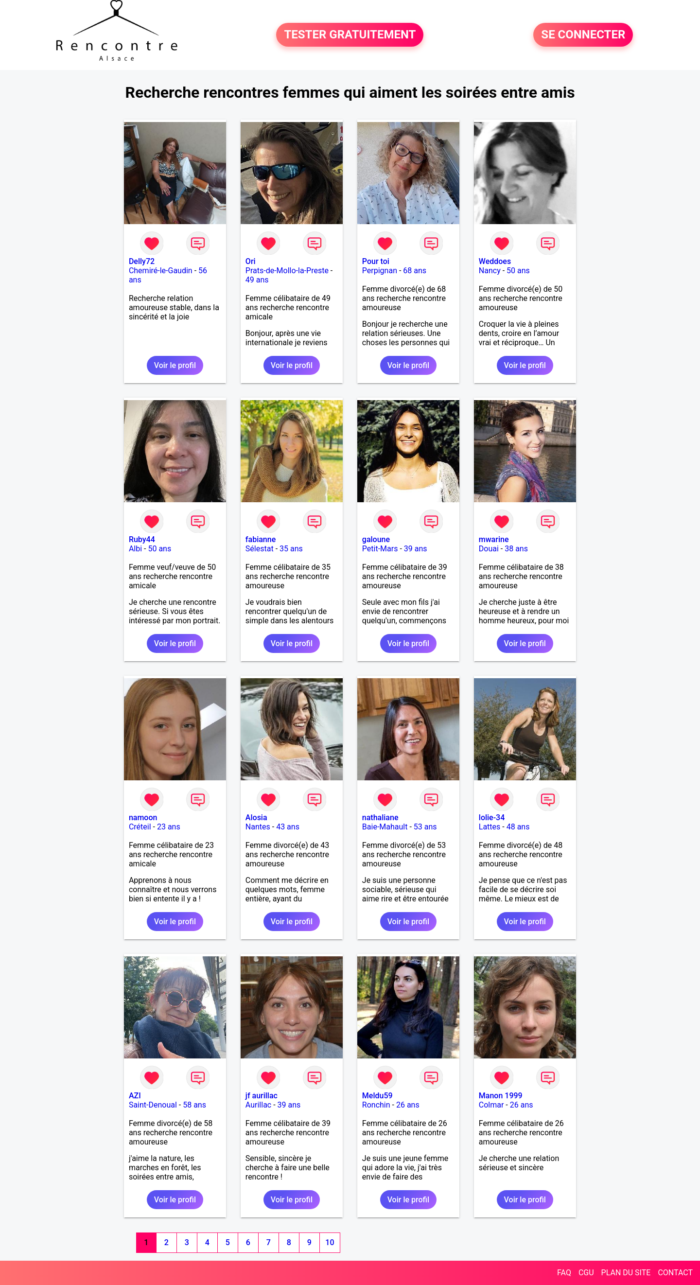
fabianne (260, 539)
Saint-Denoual (153, 1104)
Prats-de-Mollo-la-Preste (287, 270)
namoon (143, 817)
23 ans (168, 826)
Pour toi (375, 261)
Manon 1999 (501, 1095)
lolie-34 (492, 817)
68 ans (414, 270)
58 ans (194, 1104)
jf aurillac (261, 1095)
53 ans (425, 826)
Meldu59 (377, 1095)
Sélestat (259, 548)
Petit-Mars (380, 548)
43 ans (287, 826)
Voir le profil (175, 365)
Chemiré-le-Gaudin (160, 270)
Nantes (257, 826)
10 (329, 1242)
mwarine (494, 539)
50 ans (518, 270)
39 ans (415, 548)
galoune (376, 539)
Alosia (256, 817)
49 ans (257, 279)
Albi (135, 548)
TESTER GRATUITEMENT (350, 35)
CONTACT (675, 1272)
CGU (586, 1272)
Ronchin (376, 1104)
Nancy (490, 270)
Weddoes (495, 261)
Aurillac (258, 1104)
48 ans (518, 826)
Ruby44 (142, 539)
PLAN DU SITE (626, 1272)
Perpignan (379, 270)
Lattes (490, 826)
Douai (489, 548)
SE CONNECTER (583, 35)
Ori (250, 261)
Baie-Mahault (385, 826)
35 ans (291, 548)
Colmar (491, 1104)
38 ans (516, 548)
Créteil (140, 826)
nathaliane (380, 817)
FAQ (564, 1272)
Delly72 (142, 261)
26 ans (408, 1104)
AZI (135, 1095)
